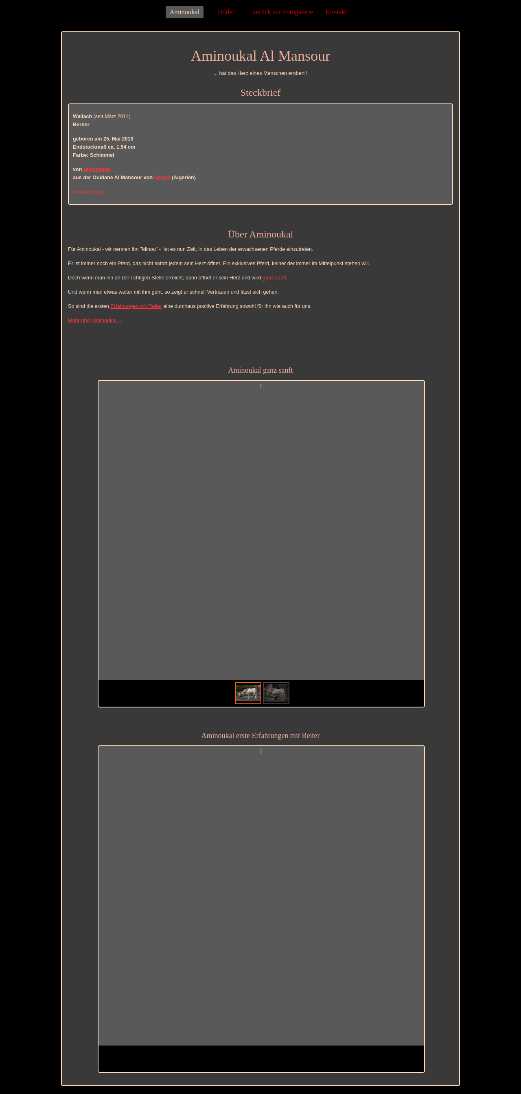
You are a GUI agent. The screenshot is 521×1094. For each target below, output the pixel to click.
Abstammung (88, 192)
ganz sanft (274, 278)
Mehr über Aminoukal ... (95, 320)
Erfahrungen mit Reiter (136, 306)
